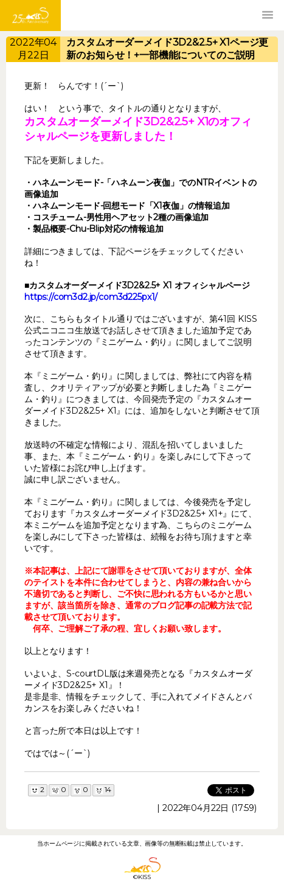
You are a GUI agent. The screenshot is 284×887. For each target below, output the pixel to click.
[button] (267, 15)
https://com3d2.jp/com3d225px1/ (91, 296)
